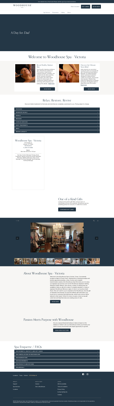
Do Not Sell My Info (62, 392)
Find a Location (75, 6)
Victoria (26, 375)
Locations (15, 375)
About (69, 12)
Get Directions (28, 145)
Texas (20, 375)
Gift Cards (85, 6)
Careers (37, 384)
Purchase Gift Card (67, 209)
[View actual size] (94, 221)
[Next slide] (96, 238)
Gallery (63, 12)
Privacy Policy (61, 389)
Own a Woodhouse (40, 386)
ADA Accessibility (62, 384)
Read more (51, 83)
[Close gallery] (98, 221)
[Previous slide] (17, 238)
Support (15, 384)
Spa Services (46, 12)
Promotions (55, 12)
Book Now (96, 6)
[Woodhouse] (22, 6)
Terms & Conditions (62, 386)
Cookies (60, 394)
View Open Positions (62, 330)
